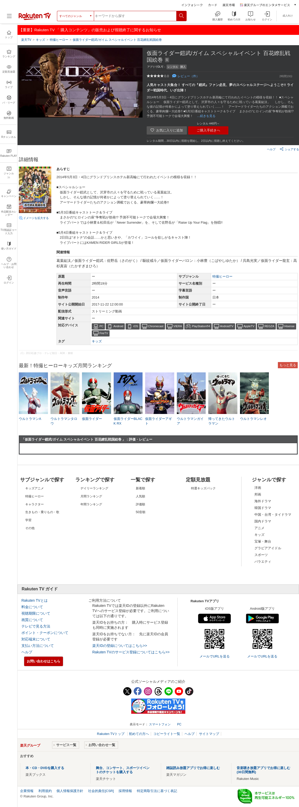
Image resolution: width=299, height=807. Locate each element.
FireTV (103, 333)
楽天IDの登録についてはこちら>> (119, 646)
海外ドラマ (262, 501)
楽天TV (26, 40)
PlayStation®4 (201, 326)
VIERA (177, 326)
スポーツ (261, 555)
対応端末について (35, 639)
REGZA (269, 326)
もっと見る (287, 365)
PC (101, 326)
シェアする (289, 149)
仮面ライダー (92, 419)
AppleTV (249, 326)
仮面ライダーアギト (158, 421)
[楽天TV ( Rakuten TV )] (35, 18)
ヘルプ (271, 149)
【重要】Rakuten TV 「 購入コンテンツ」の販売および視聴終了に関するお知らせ (90, 30)
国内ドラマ (262, 521)
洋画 (257, 488)
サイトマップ (209, 734)
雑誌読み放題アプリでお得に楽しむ (193, 768)
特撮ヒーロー (222, 276)
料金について (32, 607)
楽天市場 (228, 5)
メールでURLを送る (215, 656)
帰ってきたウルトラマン (221, 421)
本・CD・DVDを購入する (45, 768)
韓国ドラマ (262, 508)
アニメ (259, 528)
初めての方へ (139, 734)
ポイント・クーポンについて (44, 633)
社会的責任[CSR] (101, 791)
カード (212, 5)
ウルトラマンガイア (190, 421)
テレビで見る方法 (35, 626)
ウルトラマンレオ (253, 419)
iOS (135, 326)
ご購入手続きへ (208, 130)
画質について (32, 620)
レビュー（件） (188, 76)
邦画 (257, 494)
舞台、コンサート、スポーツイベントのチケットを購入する (123, 770)
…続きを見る (206, 116)
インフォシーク (192, 5)
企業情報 (27, 791)
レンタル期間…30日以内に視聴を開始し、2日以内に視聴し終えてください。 (196, 140)
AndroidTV (227, 326)
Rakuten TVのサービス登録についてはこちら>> (131, 652)
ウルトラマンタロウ (64, 421)
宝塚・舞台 (262, 541)
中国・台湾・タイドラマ (272, 514)
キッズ (97, 341)
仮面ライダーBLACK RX (128, 421)
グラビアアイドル (267, 548)
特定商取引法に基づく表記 (157, 791)
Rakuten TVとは (34, 600)
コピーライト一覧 (166, 734)
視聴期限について (35, 613)
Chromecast (155, 326)
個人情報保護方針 (69, 791)
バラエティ (262, 561)
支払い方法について (37, 646)
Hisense (289, 326)
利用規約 (45, 791)
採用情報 (125, 791)
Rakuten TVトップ (111, 734)
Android (118, 326)
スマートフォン (160, 724)
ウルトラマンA (30, 419)
